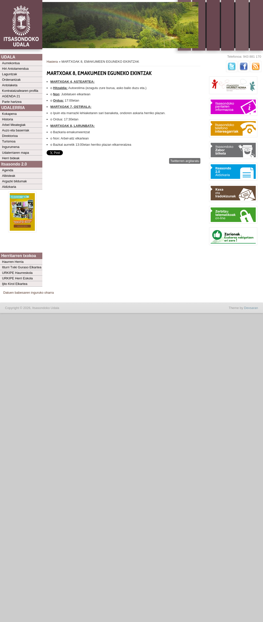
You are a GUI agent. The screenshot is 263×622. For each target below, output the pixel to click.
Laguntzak (9, 74)
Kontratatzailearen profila (20, 91)
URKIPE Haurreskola (17, 273)
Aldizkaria (9, 187)
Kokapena (9, 114)
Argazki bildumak (14, 181)
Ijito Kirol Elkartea (14, 284)
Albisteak (8, 176)
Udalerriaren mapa (15, 152)
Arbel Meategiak (14, 125)
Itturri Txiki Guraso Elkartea (21, 267)
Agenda (7, 170)
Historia (7, 119)
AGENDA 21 (11, 96)
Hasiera (52, 61)
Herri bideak (11, 158)
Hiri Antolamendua (15, 68)
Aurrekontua (11, 63)
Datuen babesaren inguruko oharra (28, 292)
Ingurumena (10, 147)
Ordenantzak (11, 80)
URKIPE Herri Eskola (17, 278)
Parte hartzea (12, 102)
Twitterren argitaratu (184, 161)
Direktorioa (10, 136)
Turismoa (9, 141)
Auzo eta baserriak (15, 130)
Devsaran (251, 308)
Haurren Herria (13, 262)
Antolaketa (9, 85)
